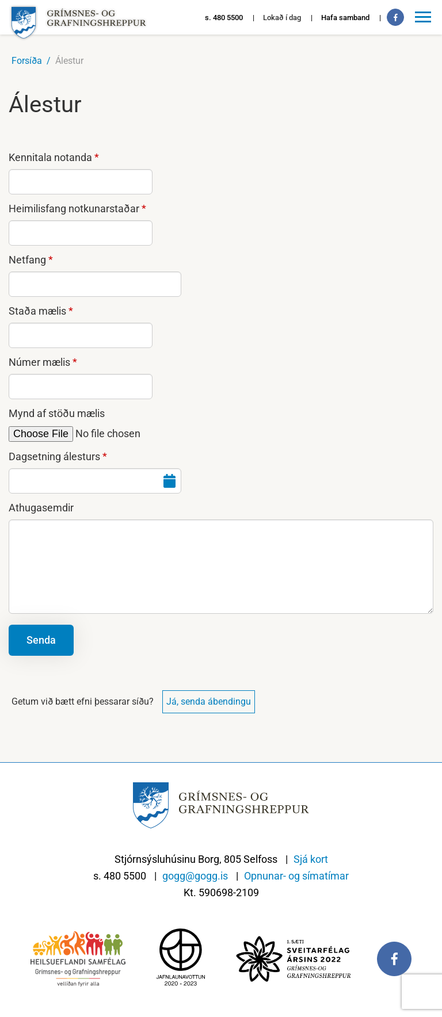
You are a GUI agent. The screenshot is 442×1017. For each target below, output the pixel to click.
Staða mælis (37, 311)
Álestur (69, 60)
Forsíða (27, 60)
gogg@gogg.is (195, 876)
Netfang (27, 260)
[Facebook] (395, 17)
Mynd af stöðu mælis (57, 413)
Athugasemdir (41, 508)
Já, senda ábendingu (208, 701)
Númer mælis (39, 362)
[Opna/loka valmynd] (424, 17)
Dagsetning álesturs (54, 456)
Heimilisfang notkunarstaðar (74, 208)
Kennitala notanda (50, 157)
